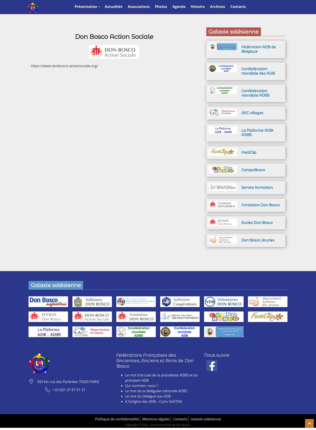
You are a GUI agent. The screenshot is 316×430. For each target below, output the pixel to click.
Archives (217, 6)
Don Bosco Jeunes (257, 240)
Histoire (198, 6)
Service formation (257, 187)
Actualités (113, 6)
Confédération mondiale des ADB (258, 71)
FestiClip (248, 152)
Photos (161, 6)
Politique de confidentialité (117, 419)
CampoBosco (253, 170)
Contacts (238, 6)
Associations (139, 6)
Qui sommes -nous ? (141, 385)
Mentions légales (156, 419)
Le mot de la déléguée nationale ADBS (156, 391)
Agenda (179, 6)
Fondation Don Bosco (260, 205)
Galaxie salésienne (206, 419)
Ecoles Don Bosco (257, 223)
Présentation (87, 6)
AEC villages (252, 113)
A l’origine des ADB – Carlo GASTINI (153, 401)
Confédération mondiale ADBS (255, 93)
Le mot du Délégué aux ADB (148, 396)
